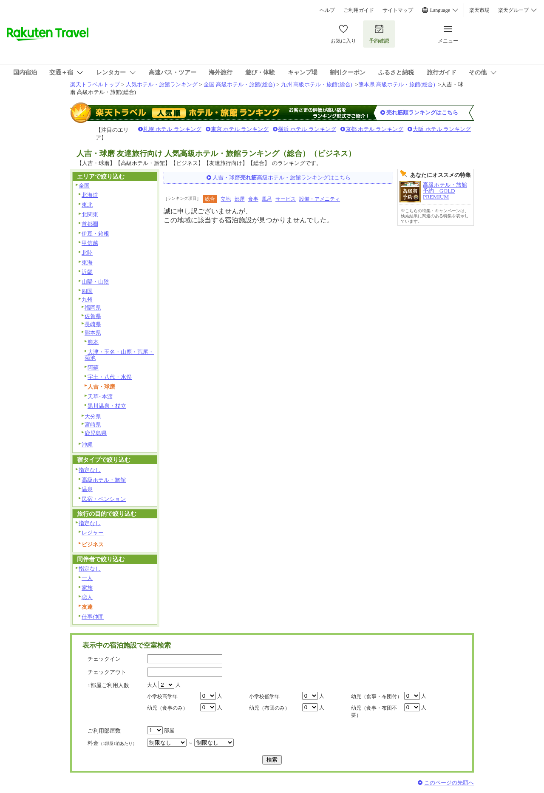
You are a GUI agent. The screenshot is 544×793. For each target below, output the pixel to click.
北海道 (90, 195)
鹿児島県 (96, 433)
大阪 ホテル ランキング (442, 129)
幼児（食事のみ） (167, 708)
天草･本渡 (100, 396)
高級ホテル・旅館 (104, 480)
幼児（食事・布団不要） (374, 711)
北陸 (87, 253)
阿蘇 (93, 367)
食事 (253, 199)
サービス (285, 199)
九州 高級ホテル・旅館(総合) (316, 84)
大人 (152, 685)
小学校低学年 (264, 696)
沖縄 (87, 444)
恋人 (87, 597)
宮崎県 (93, 424)
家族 (87, 588)
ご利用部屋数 (104, 731)
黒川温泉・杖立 (107, 406)
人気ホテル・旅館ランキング (162, 84)
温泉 (87, 489)
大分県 (93, 416)
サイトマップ (397, 10)
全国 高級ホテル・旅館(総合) (239, 84)
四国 (87, 291)
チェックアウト (107, 672)
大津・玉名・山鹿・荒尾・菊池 (119, 355)
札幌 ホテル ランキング (172, 129)
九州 (87, 299)
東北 (87, 205)
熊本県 (93, 333)
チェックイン (104, 659)
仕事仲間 (93, 617)
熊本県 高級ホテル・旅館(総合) (396, 84)
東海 (87, 262)
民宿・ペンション (104, 499)
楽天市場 (479, 10)
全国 (84, 185)
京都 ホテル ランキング (375, 129)
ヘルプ (327, 10)
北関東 (90, 214)
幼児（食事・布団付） (376, 696)
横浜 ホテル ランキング (307, 129)
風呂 (267, 199)
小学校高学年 (162, 696)
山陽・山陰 (95, 282)
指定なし (90, 470)
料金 (112, 743)
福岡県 (93, 307)
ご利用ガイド (358, 10)
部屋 (240, 199)
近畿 (87, 272)
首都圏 (90, 224)
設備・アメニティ (319, 199)
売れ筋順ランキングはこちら (422, 112)
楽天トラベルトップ (95, 84)
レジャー (93, 532)
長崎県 (93, 324)
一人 (87, 578)
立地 (226, 199)
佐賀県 (93, 316)
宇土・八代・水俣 (110, 377)
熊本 (93, 342)
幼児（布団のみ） (269, 708)
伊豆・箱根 (95, 233)
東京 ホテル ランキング (240, 129)
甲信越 (90, 243)
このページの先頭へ (449, 782)
